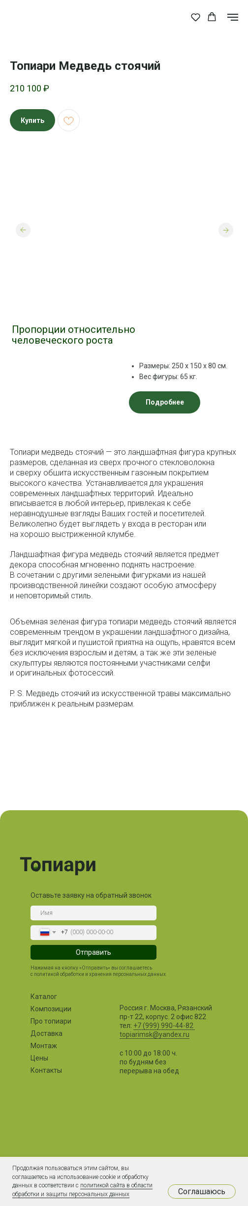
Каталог (44, 996)
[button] (195, 17)
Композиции (51, 1009)
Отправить (93, 952)
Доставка (46, 1033)
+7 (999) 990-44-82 (164, 1026)
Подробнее (165, 402)
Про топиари (51, 1021)
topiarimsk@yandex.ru (154, 1034)
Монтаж (44, 1046)
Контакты (46, 1070)
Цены (39, 1058)
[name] (93, 913)
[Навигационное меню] (232, 17)
